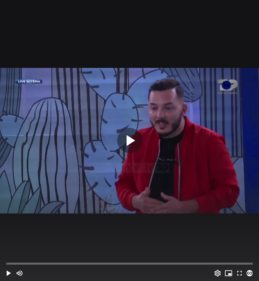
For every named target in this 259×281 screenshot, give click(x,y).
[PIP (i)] (228, 273)
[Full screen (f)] (239, 273)
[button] (8, 273)
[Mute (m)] (19, 273)
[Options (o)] (217, 273)
